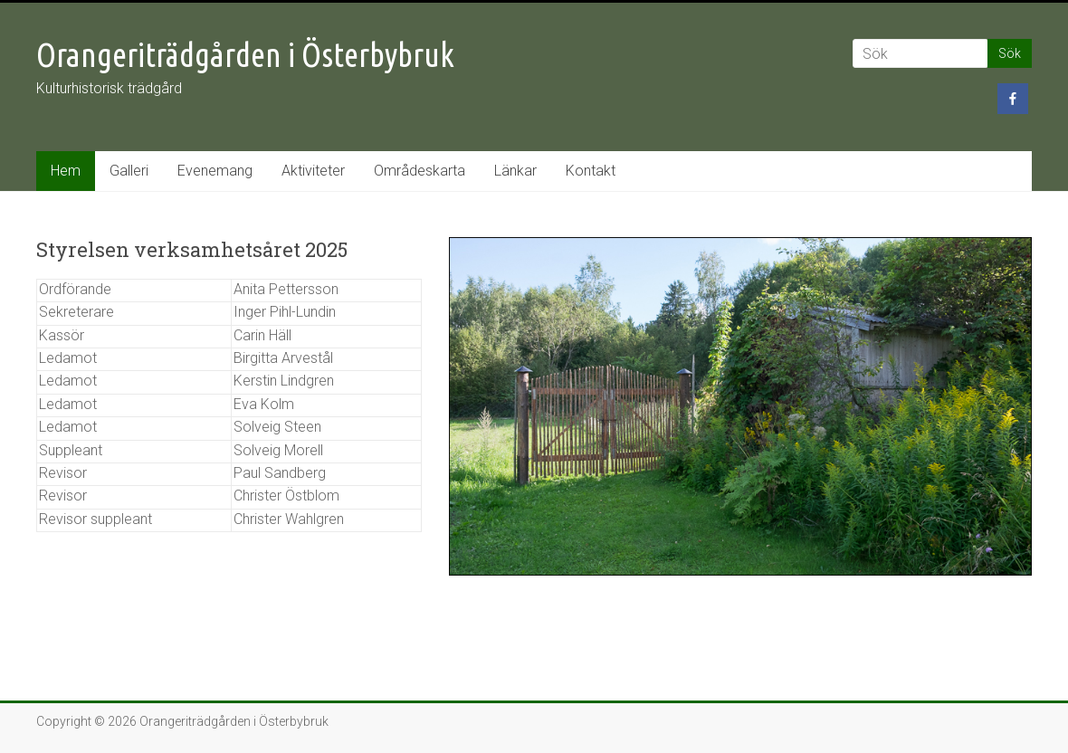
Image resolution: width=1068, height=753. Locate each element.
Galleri (129, 170)
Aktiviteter (313, 170)
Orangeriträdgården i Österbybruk (245, 54)
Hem (66, 170)
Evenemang (215, 170)
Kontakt (590, 170)
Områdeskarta (419, 170)
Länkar (515, 170)
